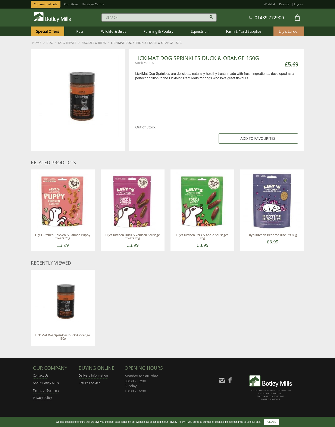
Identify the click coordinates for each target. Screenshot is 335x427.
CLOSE (271, 421)
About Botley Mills (46, 383)
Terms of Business (46, 390)
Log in (298, 4)
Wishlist (269, 4)
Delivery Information (93, 375)
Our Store (71, 4)
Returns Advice (89, 383)
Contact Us (40, 375)
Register (285, 4)
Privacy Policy (42, 398)
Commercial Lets (45, 4)
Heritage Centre (93, 4)
